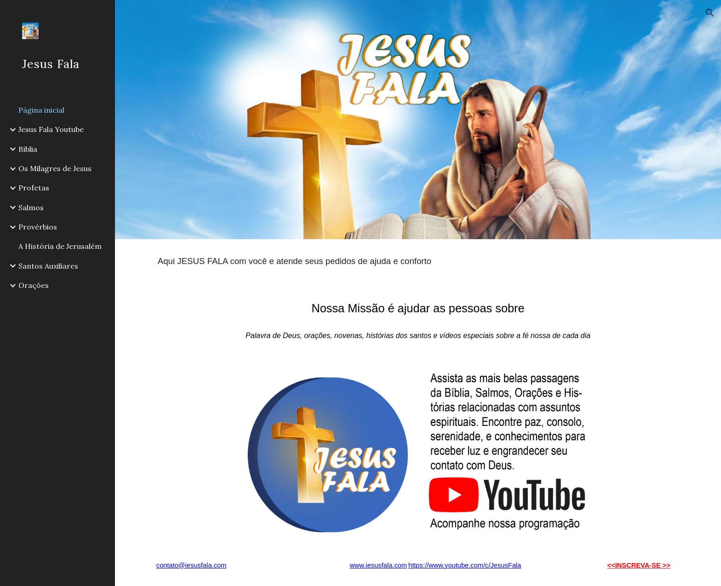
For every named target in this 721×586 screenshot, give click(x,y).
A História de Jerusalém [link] (60, 246)
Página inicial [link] (41, 110)
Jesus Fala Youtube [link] (51, 129)
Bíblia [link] (27, 149)
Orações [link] (33, 285)
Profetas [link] (33, 187)
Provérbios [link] (37, 226)
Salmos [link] (31, 207)
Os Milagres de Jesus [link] (55, 168)
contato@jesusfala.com (191, 565)
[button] (710, 13)
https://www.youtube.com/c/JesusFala (464, 565)
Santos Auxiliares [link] (48, 265)
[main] (418, 261)
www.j (358, 565)
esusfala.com (387, 565)
